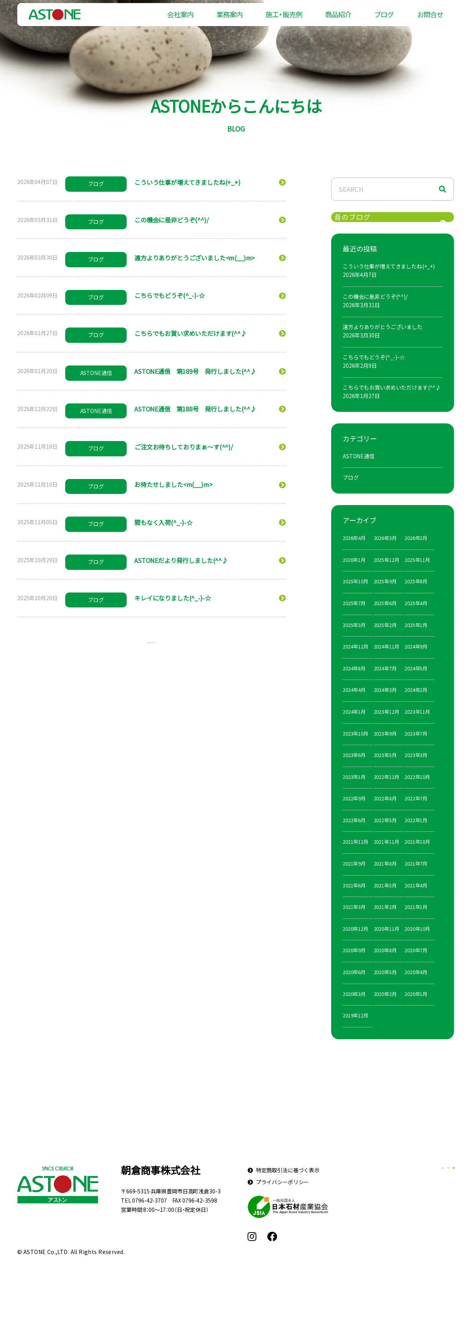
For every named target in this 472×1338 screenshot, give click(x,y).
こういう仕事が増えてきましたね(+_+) (389, 279)
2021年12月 (355, 855)
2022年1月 (415, 833)
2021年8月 (385, 876)
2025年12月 (386, 572)
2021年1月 (415, 920)
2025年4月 (415, 616)
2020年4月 (415, 985)
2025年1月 (415, 638)
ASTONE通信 (359, 469)
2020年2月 (385, 1006)
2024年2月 (415, 703)
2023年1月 (354, 789)
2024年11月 (386, 659)
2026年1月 (354, 572)
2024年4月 (354, 703)
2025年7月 (354, 616)
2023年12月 (386, 724)
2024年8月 (354, 681)
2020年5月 (385, 985)
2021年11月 (386, 855)
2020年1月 (415, 1006)
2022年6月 (354, 833)
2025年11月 (417, 572)
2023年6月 (354, 768)
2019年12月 (355, 1028)
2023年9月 (385, 746)
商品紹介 (338, 19)
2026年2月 (415, 551)
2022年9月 (354, 811)
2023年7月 (415, 746)
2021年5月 (385, 898)
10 (180, 648)
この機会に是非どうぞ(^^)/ (375, 309)
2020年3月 (354, 1006)
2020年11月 (386, 941)
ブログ (384, 19)
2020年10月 (417, 941)
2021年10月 (417, 855)
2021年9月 (354, 876)
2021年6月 (354, 898)
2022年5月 (385, 833)
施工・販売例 (284, 19)
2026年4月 (354, 551)
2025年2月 (385, 638)
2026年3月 (385, 551)
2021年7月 (415, 876)
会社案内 (180, 19)
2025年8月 (415, 594)
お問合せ (430, 19)
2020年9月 (354, 963)
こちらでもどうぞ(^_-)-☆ (374, 370)
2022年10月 (417, 789)
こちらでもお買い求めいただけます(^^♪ (392, 400)
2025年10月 (355, 594)
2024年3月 (385, 703)
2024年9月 (415, 659)
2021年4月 (415, 898)
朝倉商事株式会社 (160, 1183)
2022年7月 (415, 811)
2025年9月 (385, 594)
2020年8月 (385, 963)
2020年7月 (415, 963)
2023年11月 (417, 724)
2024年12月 (355, 659)
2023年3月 (415, 768)
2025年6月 (385, 616)
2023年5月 (385, 768)
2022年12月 (386, 789)
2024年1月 (354, 724)
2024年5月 (415, 681)
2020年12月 (355, 941)
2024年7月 (385, 681)
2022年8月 (385, 811)
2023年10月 (355, 746)
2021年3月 (354, 920)
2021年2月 (385, 920)
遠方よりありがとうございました (382, 340)
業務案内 (229, 19)
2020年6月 (354, 985)
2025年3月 (354, 638)
